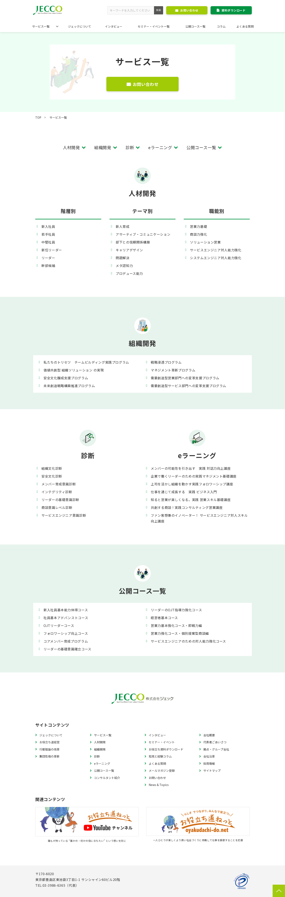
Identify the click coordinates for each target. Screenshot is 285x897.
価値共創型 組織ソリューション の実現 (74, 370)
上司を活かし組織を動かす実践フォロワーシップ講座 (192, 483)
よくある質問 (245, 26)
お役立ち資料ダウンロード (166, 749)
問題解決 (123, 257)
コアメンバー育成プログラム (66, 641)
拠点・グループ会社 (216, 749)
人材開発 (71, 147)
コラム (221, 26)
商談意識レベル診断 (56, 507)
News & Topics (159, 785)
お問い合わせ (189, 10)
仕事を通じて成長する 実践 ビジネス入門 (184, 491)
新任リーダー (51, 249)
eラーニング (160, 147)
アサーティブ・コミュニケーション (143, 234)
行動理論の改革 (49, 749)
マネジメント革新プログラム (173, 370)
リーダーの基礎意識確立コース (67, 648)
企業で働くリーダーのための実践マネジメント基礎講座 (194, 476)
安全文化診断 (51, 476)
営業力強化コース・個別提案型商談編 (180, 633)
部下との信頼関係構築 (133, 242)
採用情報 (209, 763)
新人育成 (123, 226)
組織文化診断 (51, 468)
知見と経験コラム (160, 756)
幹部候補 (48, 265)
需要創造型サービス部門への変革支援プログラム (188, 385)
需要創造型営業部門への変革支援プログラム (185, 377)
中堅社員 (48, 242)
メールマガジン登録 (162, 770)
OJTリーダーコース (59, 625)
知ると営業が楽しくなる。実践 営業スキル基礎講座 (191, 499)
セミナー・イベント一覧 (154, 26)
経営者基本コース (164, 617)
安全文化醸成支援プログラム (66, 377)
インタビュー (113, 26)
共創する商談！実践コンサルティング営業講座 (187, 507)
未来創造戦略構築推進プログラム (69, 385)
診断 (130, 147)
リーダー (48, 257)
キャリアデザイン (129, 249)
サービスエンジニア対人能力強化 (215, 249)
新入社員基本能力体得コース (66, 609)
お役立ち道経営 (49, 742)
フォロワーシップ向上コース (66, 633)
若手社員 (48, 234)
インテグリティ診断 (56, 491)
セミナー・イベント (162, 742)
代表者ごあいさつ (214, 742)
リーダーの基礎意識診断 (60, 499)
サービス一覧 (40, 26)
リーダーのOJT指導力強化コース (176, 609)
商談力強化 (198, 234)
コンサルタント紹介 (107, 778)
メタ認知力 (124, 265)
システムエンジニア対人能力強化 (215, 257)
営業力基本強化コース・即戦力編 (176, 625)
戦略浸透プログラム (166, 362)
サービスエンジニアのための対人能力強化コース (188, 641)
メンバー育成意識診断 (58, 483)
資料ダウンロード (233, 10)
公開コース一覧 (195, 26)
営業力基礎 (198, 226)
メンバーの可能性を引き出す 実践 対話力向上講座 (191, 468)
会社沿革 (209, 756)
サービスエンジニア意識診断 (63, 515)
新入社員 (48, 226)
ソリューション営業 (205, 242)
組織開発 (102, 147)
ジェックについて (79, 26)
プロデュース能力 (129, 273)
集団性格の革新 (49, 756)
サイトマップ (212, 770)
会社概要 (209, 735)
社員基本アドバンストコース (66, 617)
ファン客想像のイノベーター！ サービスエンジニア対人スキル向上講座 (199, 518)
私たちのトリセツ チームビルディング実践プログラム (86, 362)
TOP (38, 117)
